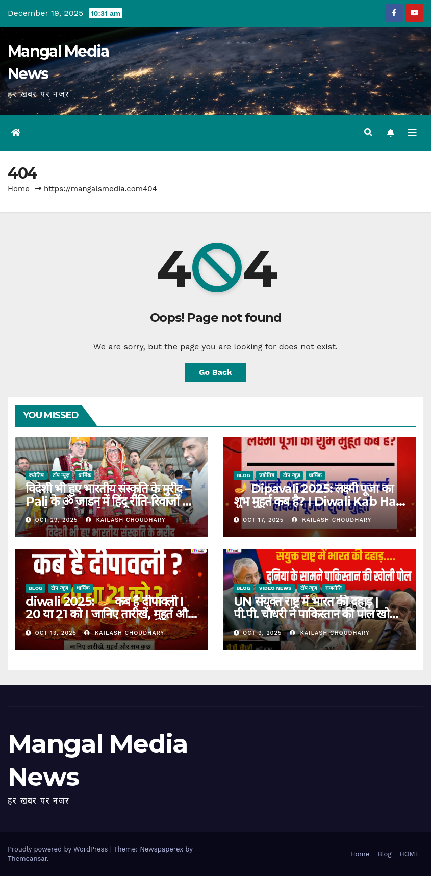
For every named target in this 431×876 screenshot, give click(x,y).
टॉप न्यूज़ (61, 475)
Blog (243, 475)
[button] (368, 132)
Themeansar (27, 858)
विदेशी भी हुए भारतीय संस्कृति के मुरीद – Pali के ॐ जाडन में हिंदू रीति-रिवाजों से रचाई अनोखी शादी (108, 501)
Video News (275, 588)
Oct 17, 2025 (263, 520)
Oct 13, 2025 (56, 633)
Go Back (215, 372)
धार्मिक (84, 475)
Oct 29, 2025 (56, 520)
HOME (409, 854)
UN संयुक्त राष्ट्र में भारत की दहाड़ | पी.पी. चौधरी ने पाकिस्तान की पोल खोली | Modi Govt (317, 614)
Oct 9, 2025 (262, 633)
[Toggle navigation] (412, 132)
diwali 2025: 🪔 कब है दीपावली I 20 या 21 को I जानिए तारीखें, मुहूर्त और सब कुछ (109, 614)
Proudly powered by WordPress (59, 849)
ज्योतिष (36, 475)
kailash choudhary (126, 520)
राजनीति (333, 588)
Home (19, 188)
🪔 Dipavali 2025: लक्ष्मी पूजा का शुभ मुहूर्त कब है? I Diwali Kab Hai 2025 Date (316, 501)
